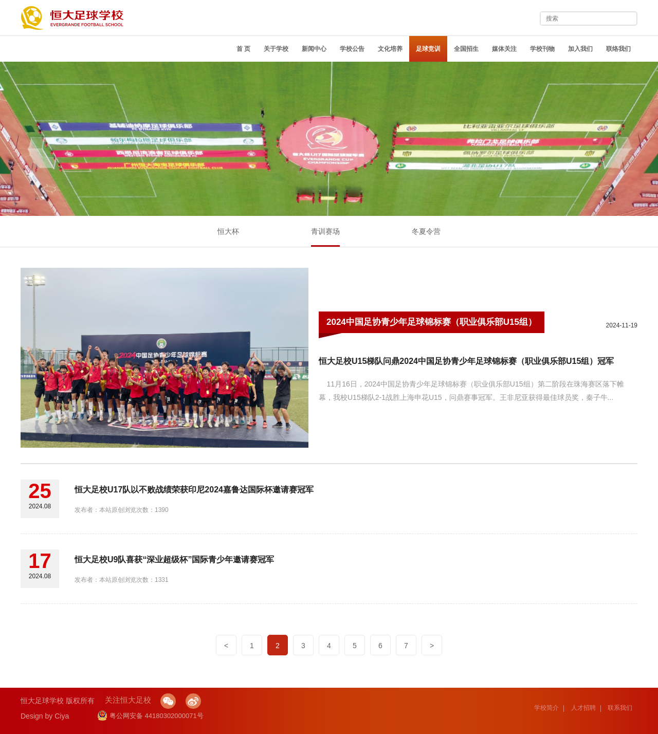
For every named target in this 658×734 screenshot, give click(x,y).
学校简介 (546, 707)
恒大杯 (228, 231)
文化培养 (390, 48)
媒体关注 (504, 48)
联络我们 (618, 48)
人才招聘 (583, 707)
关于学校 (276, 48)
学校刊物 (542, 48)
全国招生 (466, 48)
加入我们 (580, 48)
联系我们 (620, 707)
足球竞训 (428, 48)
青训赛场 (325, 231)
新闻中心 (314, 48)
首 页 (243, 48)
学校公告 (352, 48)
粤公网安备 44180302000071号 (150, 716)
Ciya (61, 716)
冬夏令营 (426, 231)
